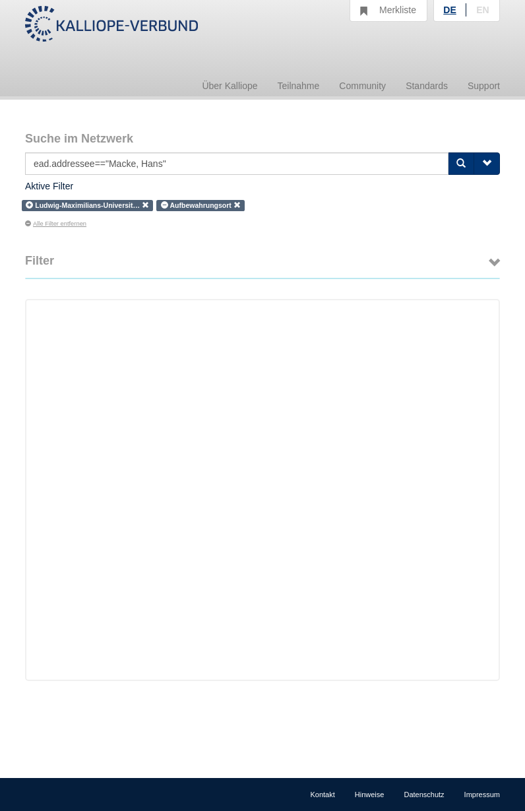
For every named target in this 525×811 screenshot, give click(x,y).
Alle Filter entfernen (55, 223)
